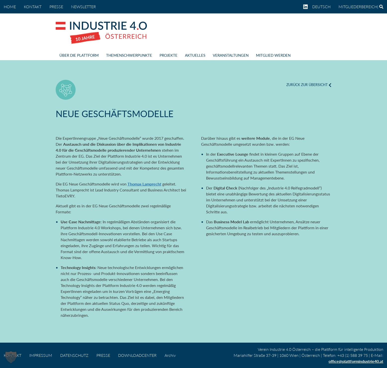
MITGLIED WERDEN (273, 55)
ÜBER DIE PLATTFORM (79, 55)
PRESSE (56, 6)
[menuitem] (323, 7)
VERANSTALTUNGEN (231, 55)
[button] (11, 357)
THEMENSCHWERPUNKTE (129, 55)
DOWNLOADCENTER (137, 355)
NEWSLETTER (83, 6)
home (10, 6)
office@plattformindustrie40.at (356, 361)
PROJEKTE (168, 55)
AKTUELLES (195, 55)
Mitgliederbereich (358, 6)
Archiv (170, 355)
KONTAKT (33, 6)
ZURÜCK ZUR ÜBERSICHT (307, 85)
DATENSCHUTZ (74, 355)
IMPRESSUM (40, 355)
